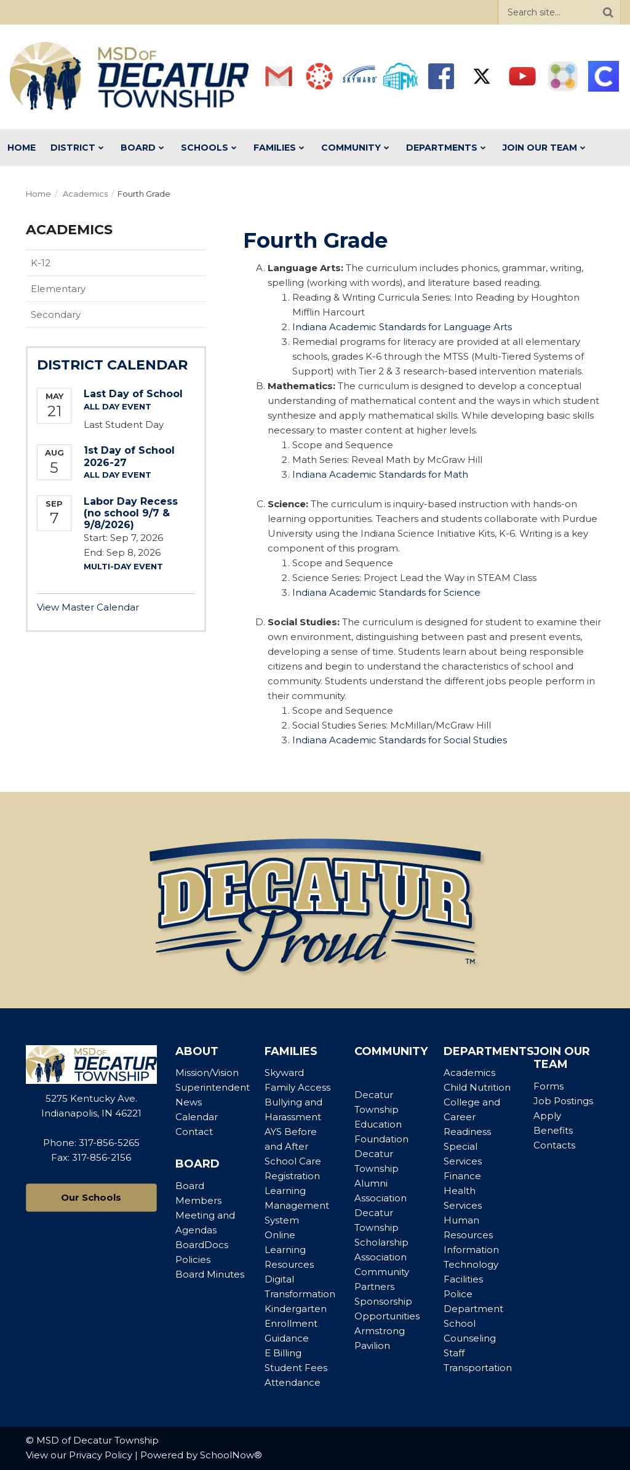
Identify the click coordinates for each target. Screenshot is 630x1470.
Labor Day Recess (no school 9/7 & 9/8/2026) (131, 513)
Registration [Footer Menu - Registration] (292, 1176)
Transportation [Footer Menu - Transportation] (478, 1367)
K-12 (40, 263)
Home (38, 194)
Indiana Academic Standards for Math (380, 474)
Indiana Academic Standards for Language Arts (402, 327)
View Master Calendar (88, 607)
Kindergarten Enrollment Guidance (296, 1323)
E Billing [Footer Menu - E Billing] (283, 1353)
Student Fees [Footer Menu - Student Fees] (296, 1367)
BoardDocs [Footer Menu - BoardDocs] (201, 1245)
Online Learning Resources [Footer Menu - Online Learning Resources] (289, 1249)
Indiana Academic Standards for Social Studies (399, 740)
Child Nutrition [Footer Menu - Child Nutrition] (477, 1087)
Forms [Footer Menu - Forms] (548, 1086)
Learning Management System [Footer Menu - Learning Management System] (297, 1205)
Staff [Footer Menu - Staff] (454, 1353)
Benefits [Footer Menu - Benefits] (553, 1130)
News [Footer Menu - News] (188, 1102)
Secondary (56, 314)
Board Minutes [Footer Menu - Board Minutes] (209, 1274)
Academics (85, 194)
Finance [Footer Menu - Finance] (462, 1176)
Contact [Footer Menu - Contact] (194, 1131)
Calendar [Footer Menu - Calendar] (196, 1117)
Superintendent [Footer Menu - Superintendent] (212, 1087)
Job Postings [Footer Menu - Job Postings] (563, 1101)
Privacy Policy (100, 1455)
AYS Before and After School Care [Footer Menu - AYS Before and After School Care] (293, 1146)
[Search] (608, 12)
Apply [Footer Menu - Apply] (547, 1115)
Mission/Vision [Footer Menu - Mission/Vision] (207, 1072)
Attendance (293, 1382)
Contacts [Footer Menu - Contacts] (554, 1145)
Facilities (463, 1279)
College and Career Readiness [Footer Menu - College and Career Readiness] (472, 1116)
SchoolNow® (231, 1455)
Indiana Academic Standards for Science (386, 592)
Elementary (58, 288)
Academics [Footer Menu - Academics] (469, 1072)
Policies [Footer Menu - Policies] (192, 1259)
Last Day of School (133, 394)
